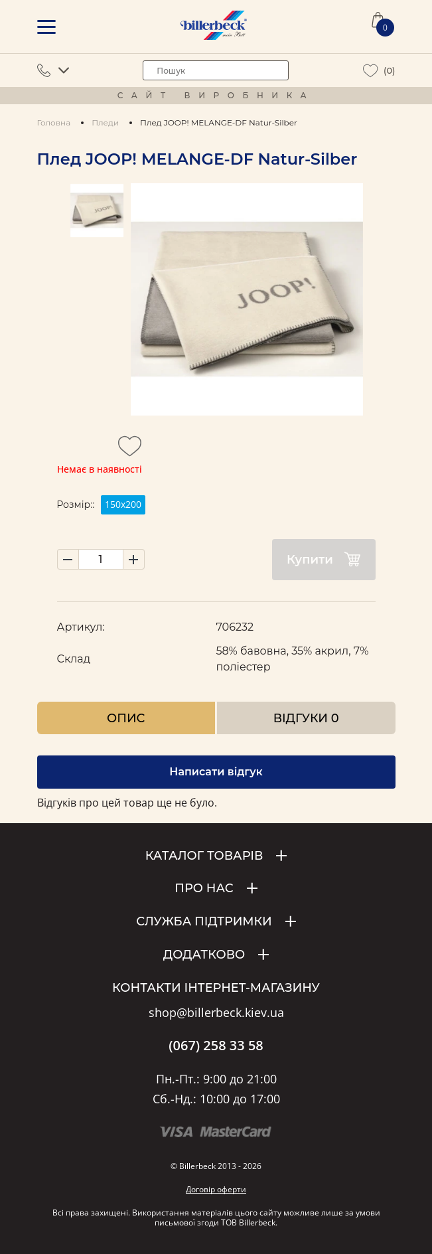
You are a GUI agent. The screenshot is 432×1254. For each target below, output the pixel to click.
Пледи (105, 122)
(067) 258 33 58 (216, 1045)
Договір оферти (216, 1189)
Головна (54, 122)
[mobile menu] (46, 27)
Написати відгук (215, 771)
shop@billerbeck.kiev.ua (216, 1013)
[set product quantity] (101, 559)
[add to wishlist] (130, 450)
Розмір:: (75, 504)
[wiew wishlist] (370, 70)
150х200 (123, 504)
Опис (126, 718)
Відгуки (306, 718)
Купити (323, 559)
